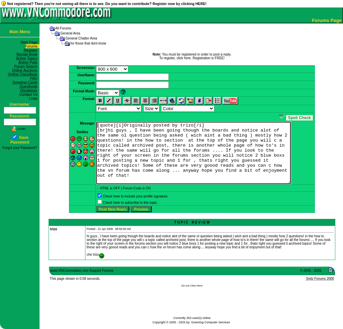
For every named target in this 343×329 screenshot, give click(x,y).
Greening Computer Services (210, 322)
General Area (70, 33)
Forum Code (132, 200)
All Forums (63, 28)
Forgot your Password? (19, 148)
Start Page (30, 42)
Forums (32, 46)
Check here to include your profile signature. (135, 208)
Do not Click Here (192, 297)
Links (34, 98)
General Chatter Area (81, 38)
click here (184, 58)
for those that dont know (88, 43)
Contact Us (29, 94)
